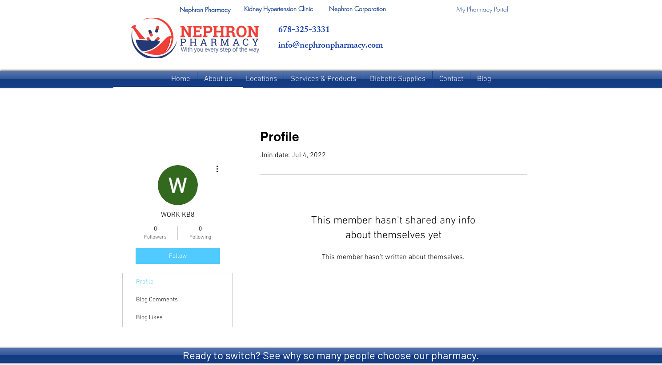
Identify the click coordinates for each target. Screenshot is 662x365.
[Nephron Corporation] (357, 9)
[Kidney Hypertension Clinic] (278, 9)
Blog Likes (149, 317)
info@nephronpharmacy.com (330, 46)
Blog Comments (157, 300)
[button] (205, 10)
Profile (144, 282)
